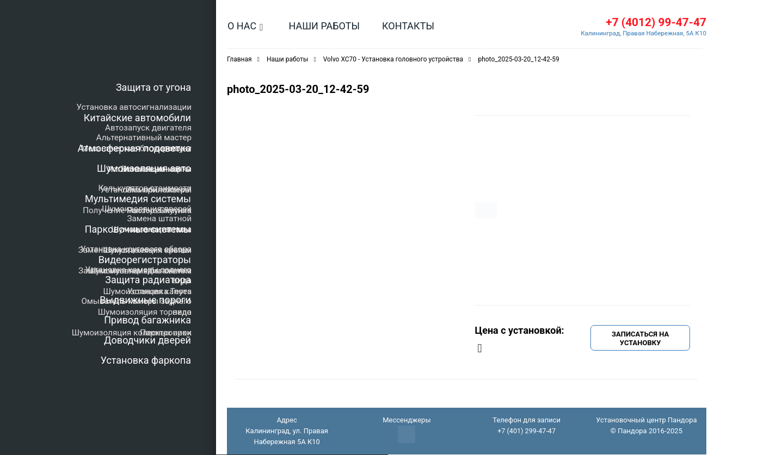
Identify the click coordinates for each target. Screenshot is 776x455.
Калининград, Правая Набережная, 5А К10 (641, 34)
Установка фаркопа (146, 360)
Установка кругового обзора (136, 249)
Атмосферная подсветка (134, 148)
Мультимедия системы (138, 198)
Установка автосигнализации (134, 107)
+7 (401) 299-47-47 (526, 431)
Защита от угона (153, 87)
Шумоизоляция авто (144, 168)
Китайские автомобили (137, 117)
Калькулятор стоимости (145, 188)
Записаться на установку (640, 339)
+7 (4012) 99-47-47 (653, 22)
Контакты (408, 26)
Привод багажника (147, 320)
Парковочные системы (138, 229)
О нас (241, 26)
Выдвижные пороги (145, 300)
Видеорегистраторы (144, 259)
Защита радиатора (148, 279)
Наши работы (324, 26)
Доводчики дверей (147, 340)
